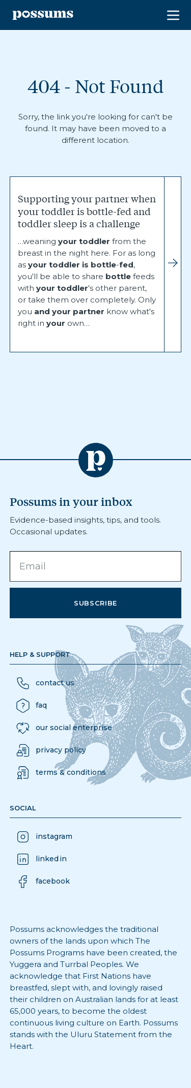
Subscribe (95, 603)
